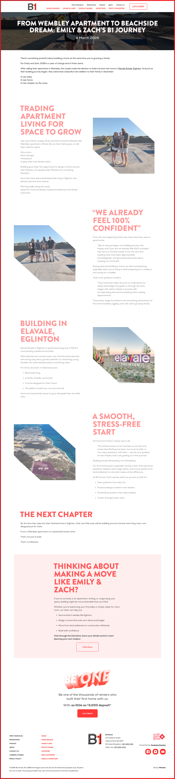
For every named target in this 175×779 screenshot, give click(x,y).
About (110, 5)
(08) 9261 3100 (120, 747)
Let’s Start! (87, 707)
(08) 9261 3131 (127, 744)
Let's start (138, 6)
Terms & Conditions (49, 759)
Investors (101, 8)
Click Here (87, 654)
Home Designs (53, 8)
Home (43, 736)
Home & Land (69, 8)
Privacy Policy (15, 759)
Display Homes (86, 8)
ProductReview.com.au (54, 5)
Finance (102, 5)
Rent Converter (116, 8)
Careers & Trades (16, 755)
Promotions (91, 5)
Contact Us (120, 5)
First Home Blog (77, 5)
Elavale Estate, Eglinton (129, 68)
